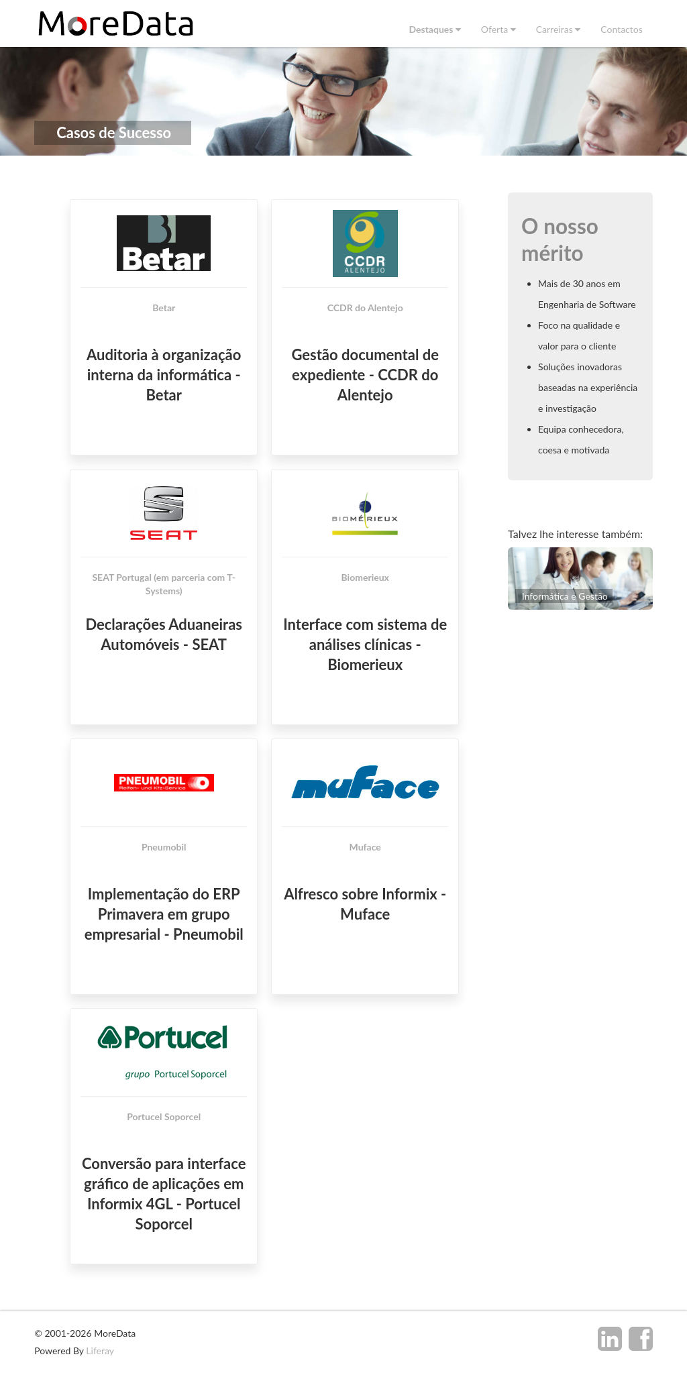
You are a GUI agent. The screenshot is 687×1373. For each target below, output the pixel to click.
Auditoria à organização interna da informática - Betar (164, 374)
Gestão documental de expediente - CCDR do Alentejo (365, 374)
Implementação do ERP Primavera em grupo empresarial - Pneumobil (164, 914)
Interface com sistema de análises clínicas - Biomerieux (365, 645)
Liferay (100, 1350)
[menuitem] (434, 29)
